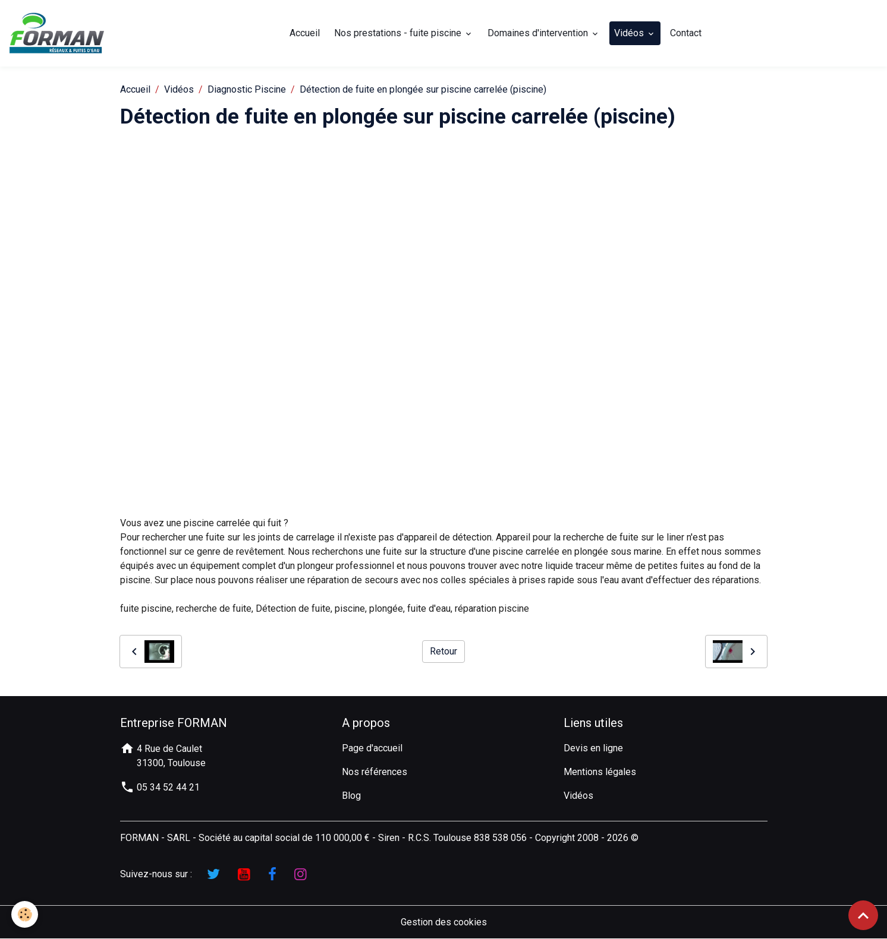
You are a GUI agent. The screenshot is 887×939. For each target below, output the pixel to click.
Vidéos (631, 33)
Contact (686, 33)
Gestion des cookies (444, 922)
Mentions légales (600, 771)
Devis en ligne (593, 748)
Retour (443, 651)
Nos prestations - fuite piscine (399, 33)
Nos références (374, 771)
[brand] (59, 33)
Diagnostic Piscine (246, 89)
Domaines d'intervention (539, 33)
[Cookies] (25, 914)
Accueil (305, 33)
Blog (351, 795)
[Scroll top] (863, 915)
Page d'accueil (372, 748)
